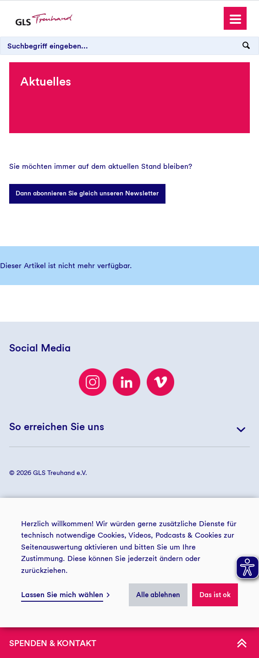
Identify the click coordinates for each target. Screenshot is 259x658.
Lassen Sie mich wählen (62, 594)
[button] (235, 18)
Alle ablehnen (158, 595)
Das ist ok (215, 595)
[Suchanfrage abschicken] (246, 46)
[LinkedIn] (126, 382)
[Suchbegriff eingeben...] (129, 46)
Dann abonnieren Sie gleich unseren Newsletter (87, 193)
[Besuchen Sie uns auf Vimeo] (160, 382)
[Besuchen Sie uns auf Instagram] (92, 382)
